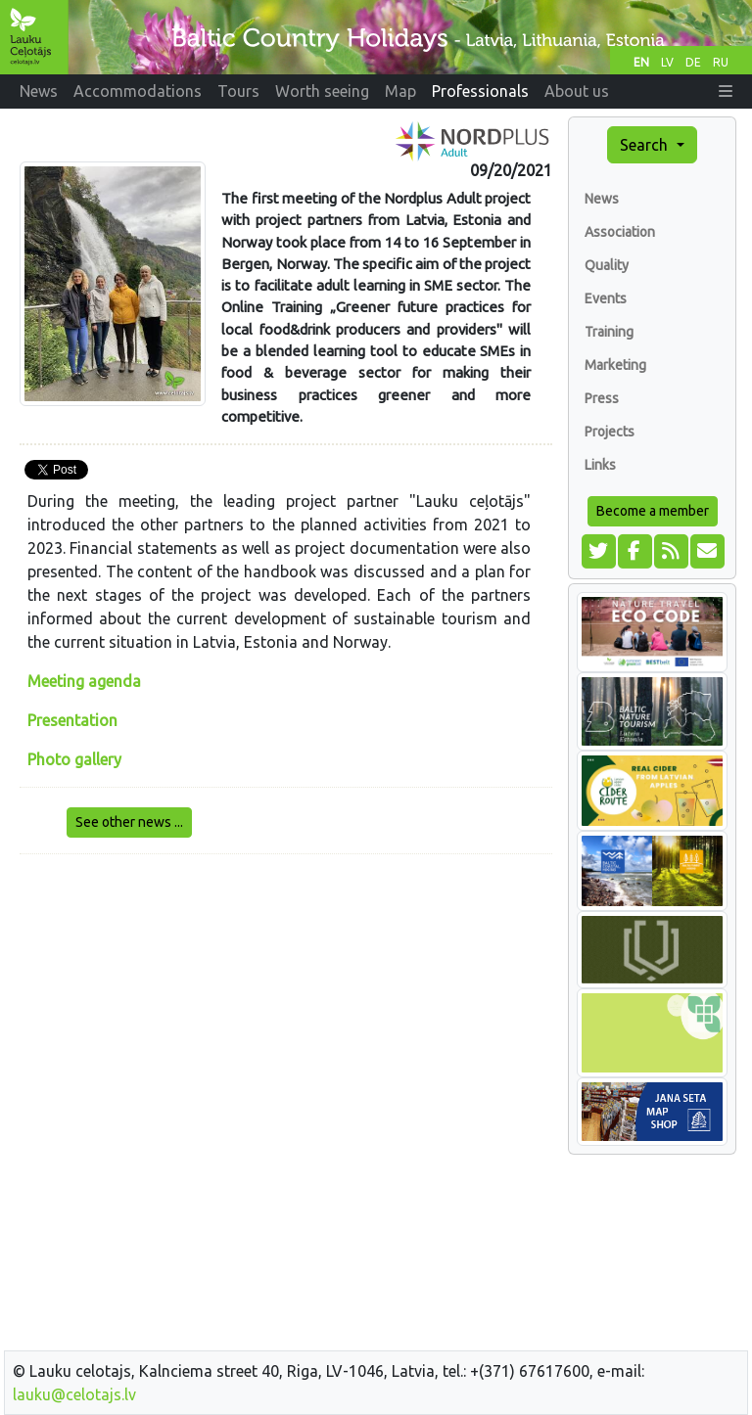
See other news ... (129, 822)
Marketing (615, 365)
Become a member (652, 511)
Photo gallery (74, 759)
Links (600, 465)
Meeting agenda (84, 681)
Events (606, 298)
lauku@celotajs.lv (74, 1394)
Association (620, 232)
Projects (609, 431)
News (602, 198)
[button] (725, 91)
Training (609, 332)
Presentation (72, 720)
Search (646, 145)
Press (602, 398)
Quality (607, 265)
